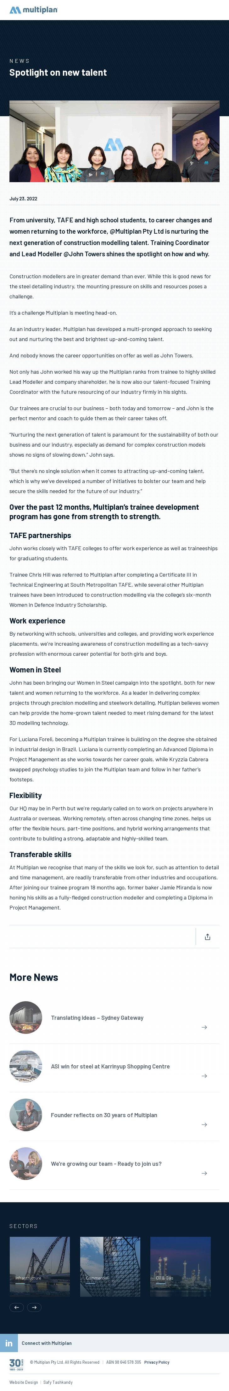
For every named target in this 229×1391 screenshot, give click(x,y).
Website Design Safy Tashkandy (41, 1382)
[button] (16, 1274)
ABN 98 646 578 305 (122, 1362)
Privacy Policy (156, 1362)
